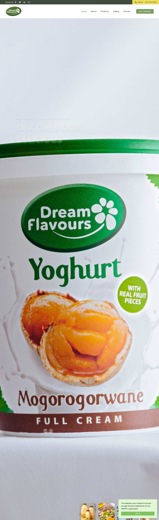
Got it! (137, 513)
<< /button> (46, 431)
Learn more (133, 508)
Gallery (116, 11)
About (94, 11)
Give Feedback (145, 11)
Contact (127, 11)
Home (84, 11)
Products (105, 11)
